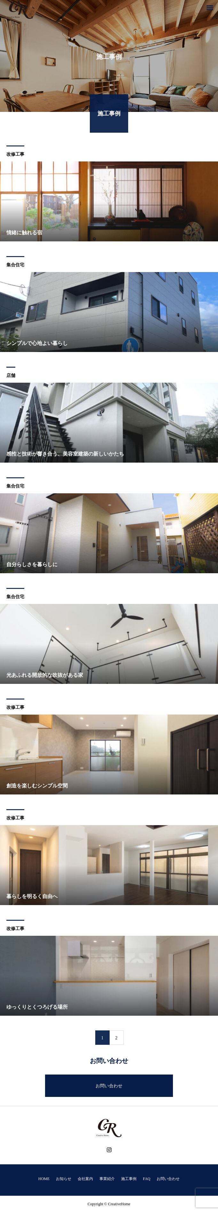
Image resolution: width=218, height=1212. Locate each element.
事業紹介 (107, 1179)
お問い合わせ (109, 1085)
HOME (44, 1179)
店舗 (10, 376)
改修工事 (15, 154)
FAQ (146, 1179)
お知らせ (63, 1179)
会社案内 (85, 1179)
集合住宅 (15, 265)
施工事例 (128, 1179)
